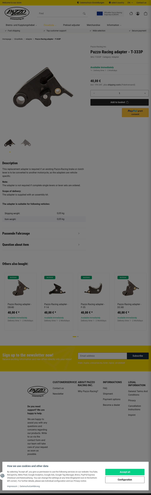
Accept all (125, 472)
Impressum (12, 486)
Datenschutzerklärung (30, 486)
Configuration (125, 479)
